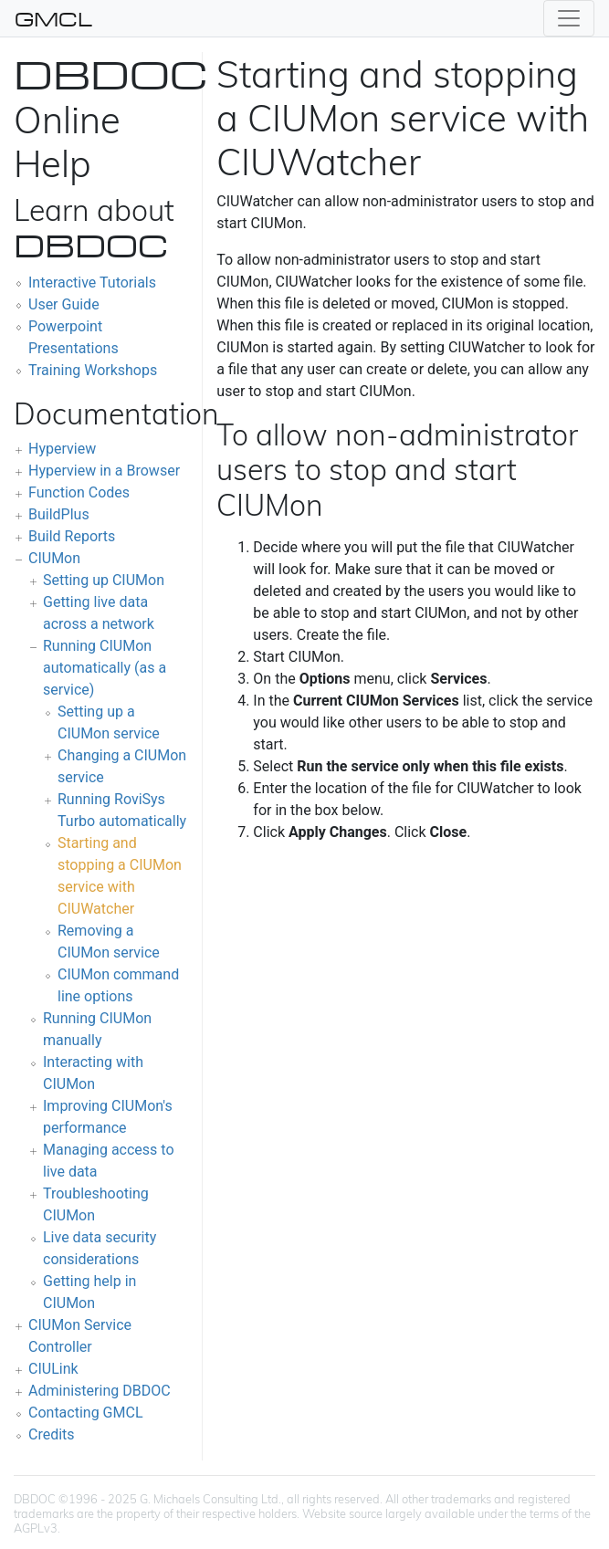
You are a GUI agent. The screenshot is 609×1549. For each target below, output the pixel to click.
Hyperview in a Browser (104, 470)
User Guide (64, 304)
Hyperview (62, 448)
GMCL (53, 18)
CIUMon (54, 558)
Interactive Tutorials (92, 282)
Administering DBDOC (99, 1390)
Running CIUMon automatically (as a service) (104, 667)
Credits (51, 1434)
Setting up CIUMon (103, 580)
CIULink (53, 1368)
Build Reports (71, 536)
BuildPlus (58, 514)
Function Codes (79, 492)
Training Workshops (92, 370)
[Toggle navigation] (568, 18)
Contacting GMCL (85, 1412)
